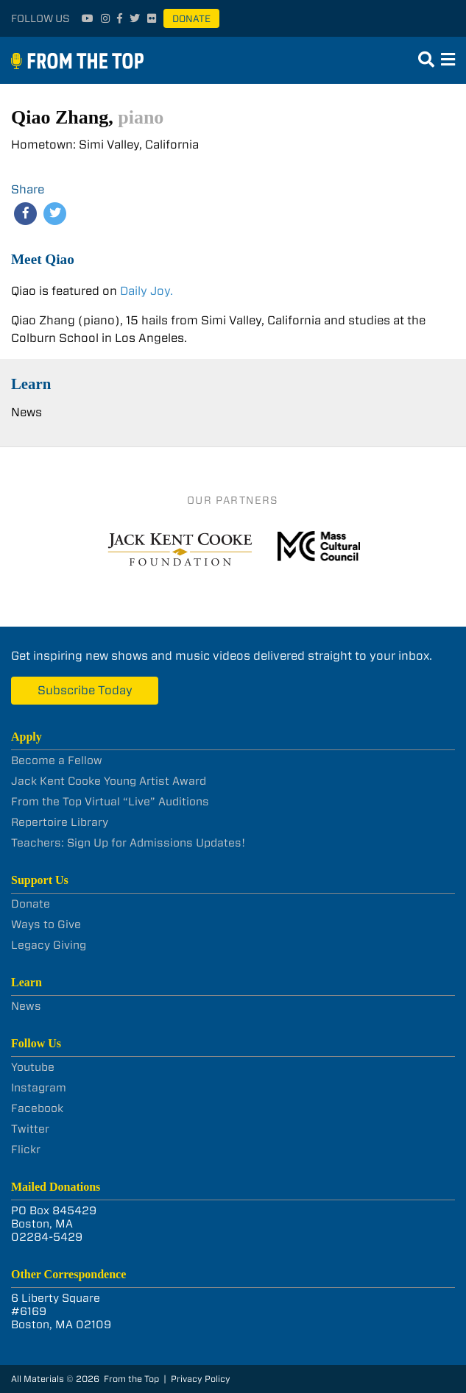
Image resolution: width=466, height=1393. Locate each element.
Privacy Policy (200, 1378)
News (26, 412)
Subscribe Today (85, 690)
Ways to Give (46, 924)
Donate (191, 18)
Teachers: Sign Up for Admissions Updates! (128, 842)
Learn (31, 383)
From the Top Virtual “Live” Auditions (110, 801)
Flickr (25, 1149)
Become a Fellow (56, 760)
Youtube (32, 1067)
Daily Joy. (146, 291)
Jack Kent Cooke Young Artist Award (108, 781)
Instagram (38, 1087)
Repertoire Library (59, 822)
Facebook (37, 1108)
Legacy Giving (48, 945)
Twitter (30, 1129)
